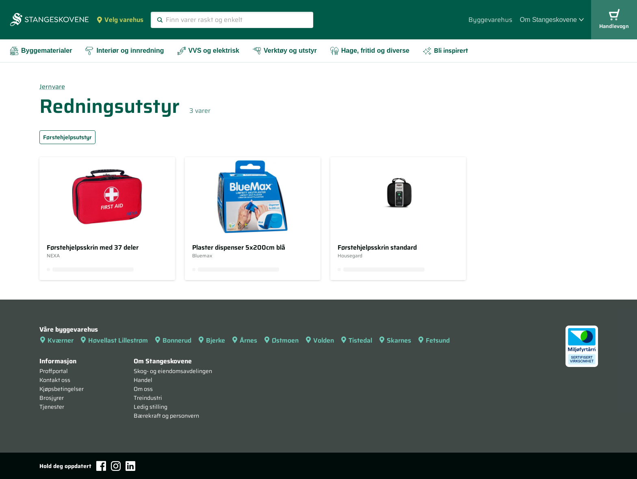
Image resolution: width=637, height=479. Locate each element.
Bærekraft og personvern (166, 415)
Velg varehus (119, 20)
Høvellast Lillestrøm (114, 340)
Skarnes (395, 340)
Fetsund (434, 340)
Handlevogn (614, 19)
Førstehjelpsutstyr (67, 137)
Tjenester (51, 406)
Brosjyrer (51, 397)
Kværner (56, 340)
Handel (143, 379)
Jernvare (52, 87)
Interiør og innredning (124, 51)
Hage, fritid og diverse (370, 51)
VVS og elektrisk (208, 51)
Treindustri (148, 397)
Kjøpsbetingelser (61, 388)
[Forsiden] (49, 20)
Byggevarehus (490, 20)
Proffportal (53, 371)
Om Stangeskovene (552, 19)
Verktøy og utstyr (284, 51)
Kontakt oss (54, 379)
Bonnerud (172, 340)
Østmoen (281, 340)
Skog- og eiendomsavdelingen (173, 371)
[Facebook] (101, 466)
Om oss (143, 388)
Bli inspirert (445, 50)
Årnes (244, 340)
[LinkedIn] (130, 466)
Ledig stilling (150, 406)
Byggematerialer (41, 51)
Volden (319, 340)
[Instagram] (116, 466)
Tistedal (356, 340)
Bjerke (211, 340)
